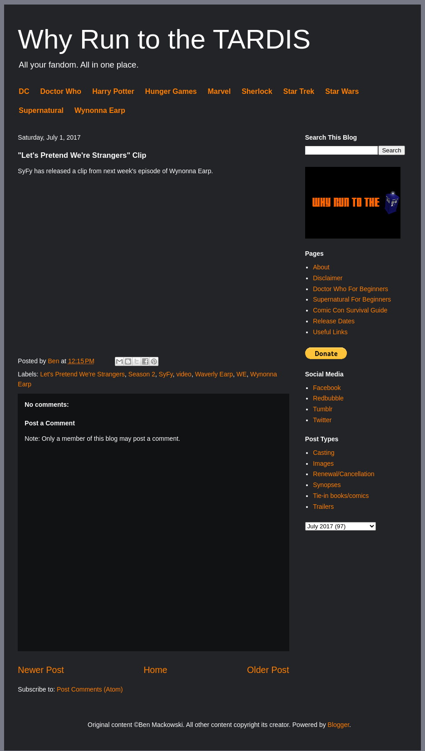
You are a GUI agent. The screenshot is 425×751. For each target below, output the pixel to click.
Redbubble (328, 398)
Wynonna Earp (99, 110)
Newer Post (41, 670)
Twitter (322, 420)
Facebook (327, 387)
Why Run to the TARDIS (164, 39)
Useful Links (330, 332)
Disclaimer (327, 278)
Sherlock (257, 91)
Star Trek (298, 91)
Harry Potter (113, 91)
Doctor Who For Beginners (350, 289)
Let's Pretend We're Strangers (82, 374)
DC (24, 91)
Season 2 (141, 374)
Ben (54, 361)
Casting (323, 452)
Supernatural (41, 110)
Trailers (323, 506)
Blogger (338, 724)
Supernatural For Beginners (352, 299)
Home (155, 670)
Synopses (327, 484)
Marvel (219, 91)
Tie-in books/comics (341, 495)
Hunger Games (171, 91)
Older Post (268, 670)
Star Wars (342, 91)
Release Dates (334, 321)
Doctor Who (60, 91)
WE (242, 374)
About (321, 267)
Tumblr (322, 409)
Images (323, 463)
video (183, 374)
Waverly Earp (214, 374)
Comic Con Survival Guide (350, 310)
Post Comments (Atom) (90, 689)
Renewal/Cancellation (343, 474)
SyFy (166, 374)
